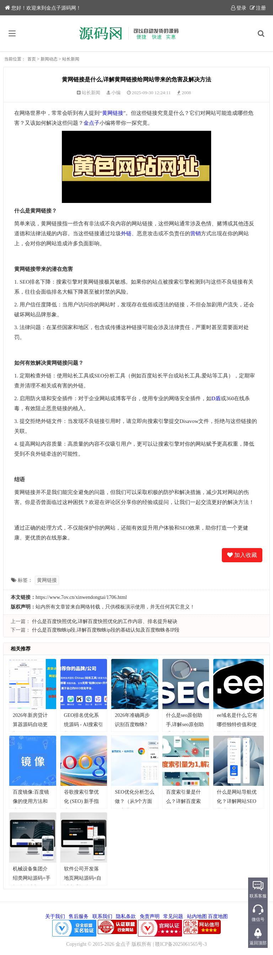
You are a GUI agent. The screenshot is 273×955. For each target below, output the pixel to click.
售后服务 (79, 916)
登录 (238, 8)
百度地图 (218, 916)
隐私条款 (126, 916)
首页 (31, 59)
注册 (258, 8)
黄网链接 (112, 113)
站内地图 (197, 916)
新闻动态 (49, 59)
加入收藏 (242, 555)
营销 (195, 233)
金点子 (92, 123)
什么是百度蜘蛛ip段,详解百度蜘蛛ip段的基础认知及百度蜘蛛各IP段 (106, 630)
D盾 (216, 398)
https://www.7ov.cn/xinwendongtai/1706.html (81, 597)
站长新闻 (70, 59)
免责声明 (150, 916)
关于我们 (55, 916)
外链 (126, 233)
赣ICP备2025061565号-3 (181, 944)
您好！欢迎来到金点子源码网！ (43, 8)
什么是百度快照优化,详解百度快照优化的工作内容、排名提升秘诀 (105, 621)
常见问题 (173, 916)
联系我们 (102, 916)
